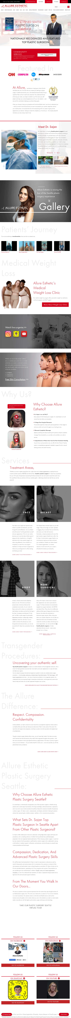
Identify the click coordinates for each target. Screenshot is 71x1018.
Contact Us (63, 1)
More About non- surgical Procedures (47, 634)
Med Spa (48, 1)
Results (50, 153)
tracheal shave (34, 675)
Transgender (41, 9)
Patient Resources (8, 9)
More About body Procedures (21, 631)
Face (21, 9)
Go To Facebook (18, 965)
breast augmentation (44, 471)
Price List (50, 9)
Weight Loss (67, 9)
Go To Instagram (53, 965)
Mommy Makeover (43, 1014)
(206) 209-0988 (15, 1)
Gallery (46, 9)
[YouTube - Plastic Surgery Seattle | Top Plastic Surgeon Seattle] (59, 978)
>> (16, 379)
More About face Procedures (21, 554)
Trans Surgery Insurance (58, 9)
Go (68, 6)
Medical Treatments (33, 9)
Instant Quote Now (31, 1)
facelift (37, 870)
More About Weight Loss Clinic (55, 304)
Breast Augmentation (28, 1014)
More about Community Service (47, 55)
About (2, 9)
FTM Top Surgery (51, 675)
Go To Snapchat (18, 1003)
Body (14, 9)
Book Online (64, 1014)
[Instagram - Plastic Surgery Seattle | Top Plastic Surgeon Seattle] (60, 941)
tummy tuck (42, 870)
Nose (27, 9)
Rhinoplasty (35, 1014)
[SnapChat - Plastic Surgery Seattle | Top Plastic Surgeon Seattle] (24, 978)
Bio (58, 153)
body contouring (26, 675)
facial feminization (42, 675)
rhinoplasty (15, 872)
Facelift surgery (53, 1014)
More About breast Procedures (46, 552)
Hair (24, 9)
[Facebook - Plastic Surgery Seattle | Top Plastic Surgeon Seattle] (24, 941)
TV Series (56, 1)
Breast (17, 9)
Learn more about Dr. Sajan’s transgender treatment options (41, 685)
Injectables (41, 1)
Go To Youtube (53, 1002)
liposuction (14, 617)
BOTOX (24, 473)
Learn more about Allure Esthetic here (47, 751)
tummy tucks (26, 617)
